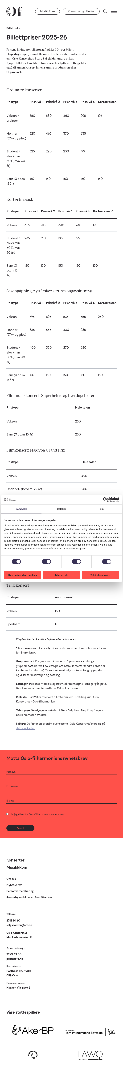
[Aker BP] (32, 1031)
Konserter (15, 860)
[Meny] (114, 11)
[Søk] (105, 11)
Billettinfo (13, 28)
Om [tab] (102, 509)
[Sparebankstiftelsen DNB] (32, 1054)
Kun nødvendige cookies (22, 574)
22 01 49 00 (13, 954)
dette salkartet (25, 728)
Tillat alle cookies (100, 574)
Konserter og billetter (81, 11)
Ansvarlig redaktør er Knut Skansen (29, 897)
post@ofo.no (14, 958)
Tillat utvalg (61, 574)
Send (20, 828)
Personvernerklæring (20, 891)
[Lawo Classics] (90, 1054)
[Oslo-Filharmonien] (14, 11)
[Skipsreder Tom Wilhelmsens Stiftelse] (90, 1031)
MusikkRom (47, 11)
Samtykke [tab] (21, 509)
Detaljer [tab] (61, 509)
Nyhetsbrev (14, 885)
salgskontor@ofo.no (19, 925)
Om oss (11, 878)
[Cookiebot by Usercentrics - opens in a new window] (105, 499)
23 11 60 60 (13, 920)
